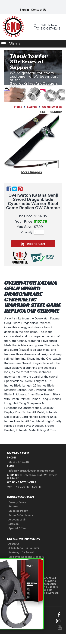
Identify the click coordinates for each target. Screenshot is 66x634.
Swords (32, 106)
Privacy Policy (17, 502)
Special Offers (17, 528)
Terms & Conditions (20, 515)
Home (18, 106)
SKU (43, 112)
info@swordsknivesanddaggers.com (31, 470)
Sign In (24, 9)
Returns (13, 506)
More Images (31, 172)
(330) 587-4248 (18, 461)
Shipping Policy (18, 510)
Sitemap (13, 523)
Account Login (17, 519)
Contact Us (38, 9)
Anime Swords (52, 106)
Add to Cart (33, 244)
